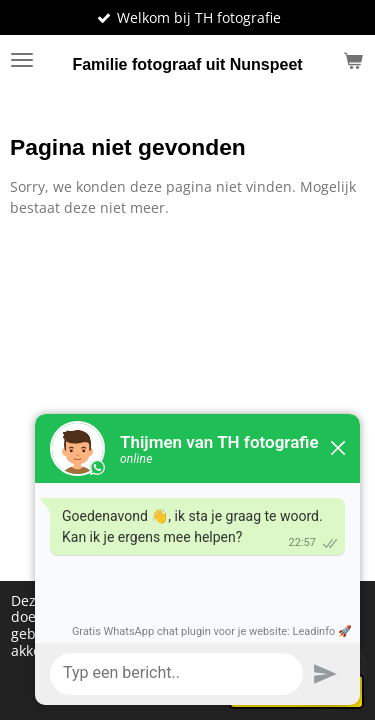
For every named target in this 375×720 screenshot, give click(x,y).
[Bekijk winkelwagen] (353, 60)
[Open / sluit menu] (22, 60)
